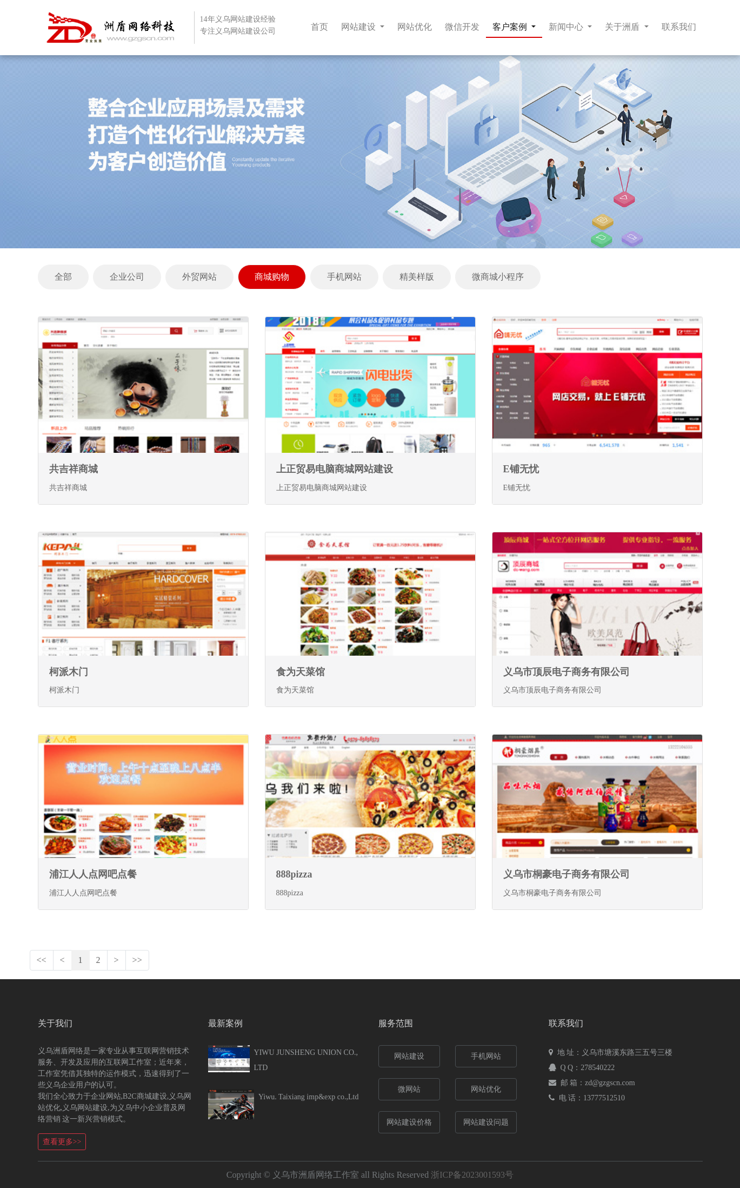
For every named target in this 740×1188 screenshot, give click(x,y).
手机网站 (344, 276)
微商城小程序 (498, 276)
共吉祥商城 (73, 469)
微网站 (409, 1089)
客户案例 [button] (510, 26)
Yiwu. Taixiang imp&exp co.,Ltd (308, 1097)
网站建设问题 (486, 1122)
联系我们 (679, 26)
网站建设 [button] (359, 26)
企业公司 (127, 276)
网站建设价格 (409, 1122)
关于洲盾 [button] (623, 26)
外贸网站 (199, 276)
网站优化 (414, 26)
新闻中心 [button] (567, 26)
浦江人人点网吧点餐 (93, 874)
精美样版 (416, 276)
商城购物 (272, 276)
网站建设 (409, 1056)
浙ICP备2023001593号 (472, 1174)
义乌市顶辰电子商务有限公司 (566, 671)
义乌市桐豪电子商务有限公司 (566, 874)
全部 (63, 276)
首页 (319, 26)
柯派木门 (68, 671)
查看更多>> (62, 1142)
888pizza (294, 874)
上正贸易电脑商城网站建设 (334, 469)
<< (41, 960)
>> (137, 960)
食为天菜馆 (300, 671)
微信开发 (462, 26)
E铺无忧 (521, 469)
